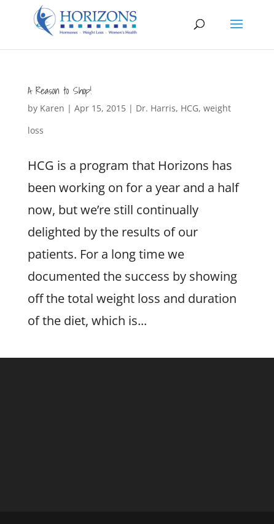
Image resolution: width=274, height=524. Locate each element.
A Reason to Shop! (60, 91)
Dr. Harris (156, 108)
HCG (189, 108)
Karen (52, 108)
